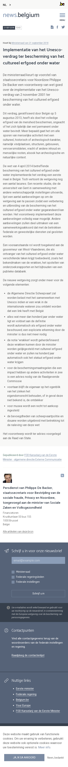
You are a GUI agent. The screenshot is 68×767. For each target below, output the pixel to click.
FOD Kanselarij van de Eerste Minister (38, 711)
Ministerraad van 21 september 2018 (30, 43)
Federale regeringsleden (30, 577)
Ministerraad (23, 572)
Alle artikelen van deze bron (18, 531)
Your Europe (23, 705)
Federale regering (26, 694)
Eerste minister (25, 688)
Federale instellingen (28, 582)
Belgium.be (22, 699)
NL (5, 5)
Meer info (44, 747)
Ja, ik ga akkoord (24, 757)
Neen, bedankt (55, 757)
